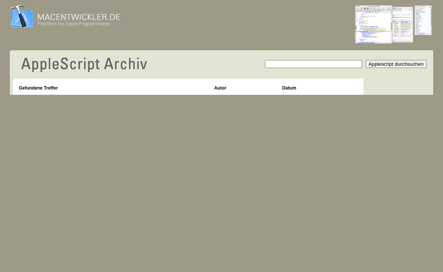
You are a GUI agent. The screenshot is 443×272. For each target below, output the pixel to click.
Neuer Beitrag (383, 84)
